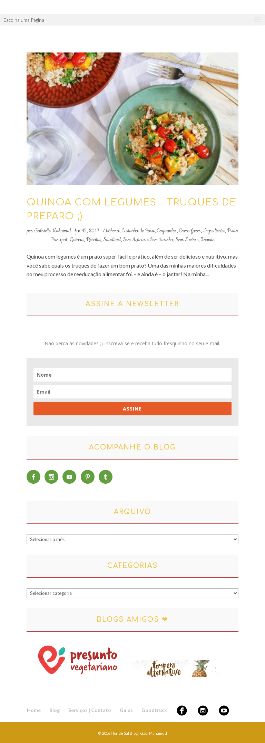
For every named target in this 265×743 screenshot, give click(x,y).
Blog (54, 710)
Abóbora (111, 231)
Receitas (93, 240)
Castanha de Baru (138, 231)
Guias (126, 710)
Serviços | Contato (89, 710)
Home (34, 710)
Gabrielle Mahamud (53, 231)
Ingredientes (214, 231)
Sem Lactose (187, 240)
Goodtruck (154, 710)
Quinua (77, 240)
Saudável (112, 240)
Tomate (207, 240)
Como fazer (190, 231)
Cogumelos (167, 231)
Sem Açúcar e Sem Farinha (148, 240)
